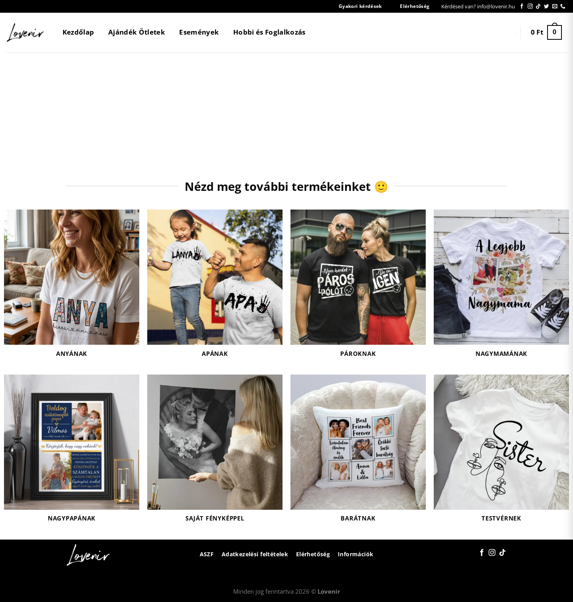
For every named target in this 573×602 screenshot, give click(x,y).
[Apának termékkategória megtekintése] (215, 288)
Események (199, 32)
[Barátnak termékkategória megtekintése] (358, 453)
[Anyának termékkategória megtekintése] (71, 288)
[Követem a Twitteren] (546, 7)
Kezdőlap (78, 32)
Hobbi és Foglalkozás (269, 32)
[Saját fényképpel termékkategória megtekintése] (215, 453)
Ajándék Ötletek (136, 32)
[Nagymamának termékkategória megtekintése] (501, 288)
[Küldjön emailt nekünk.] (554, 7)
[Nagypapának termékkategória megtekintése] (71, 453)
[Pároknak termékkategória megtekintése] (358, 288)
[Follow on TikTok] (538, 7)
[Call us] (562, 7)
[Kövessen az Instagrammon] (530, 7)
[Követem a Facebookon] (521, 7)
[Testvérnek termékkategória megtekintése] (501, 453)
